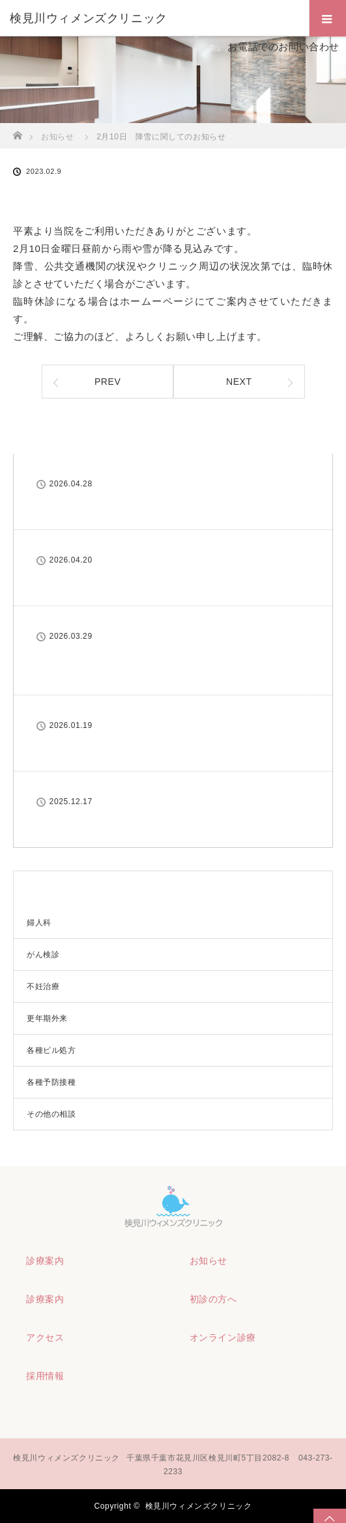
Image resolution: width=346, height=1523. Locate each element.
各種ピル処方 (51, 1050)
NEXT (239, 381)
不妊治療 (43, 986)
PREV (107, 381)
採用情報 (45, 1376)
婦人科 (39, 922)
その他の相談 (51, 1114)
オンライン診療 (223, 1337)
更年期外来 (47, 1018)
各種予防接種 (51, 1082)
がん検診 (43, 954)
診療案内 (45, 1260)
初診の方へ (213, 1299)
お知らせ (208, 1260)
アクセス (45, 1337)
